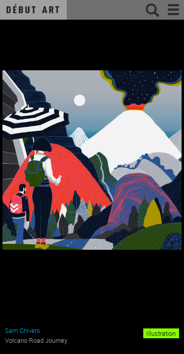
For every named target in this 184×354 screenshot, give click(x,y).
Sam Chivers (22, 330)
